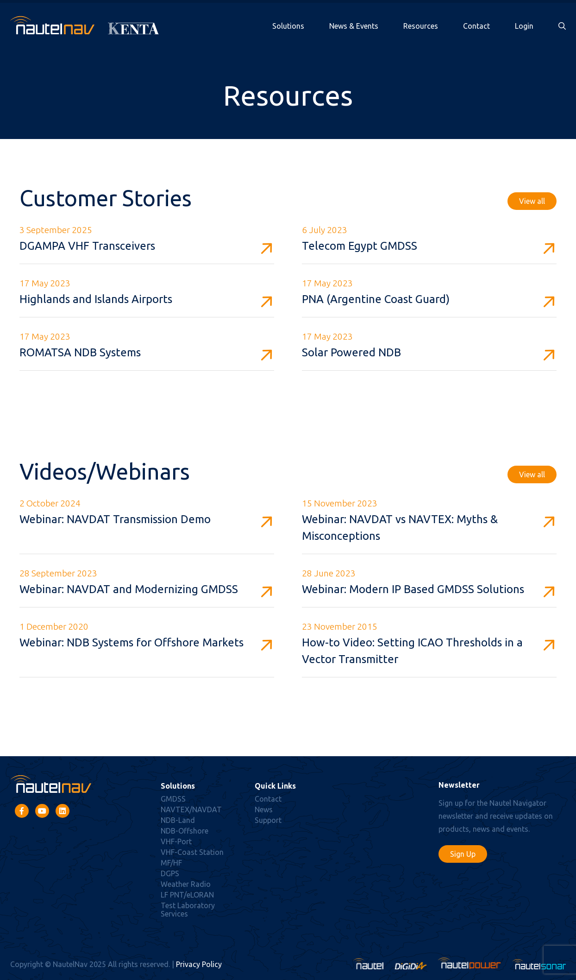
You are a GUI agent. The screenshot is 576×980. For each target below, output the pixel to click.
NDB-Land (178, 820)
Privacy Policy (199, 964)
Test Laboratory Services (188, 909)
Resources (420, 26)
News (264, 809)
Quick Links (275, 786)
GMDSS (173, 799)
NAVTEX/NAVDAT (191, 809)
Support (268, 820)
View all (532, 201)
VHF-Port (176, 841)
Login (524, 26)
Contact (476, 26)
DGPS (170, 873)
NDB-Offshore (184, 831)
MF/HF (171, 863)
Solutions (288, 26)
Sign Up (463, 854)
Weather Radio (186, 884)
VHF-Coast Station (192, 852)
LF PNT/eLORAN (187, 895)
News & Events (353, 26)
